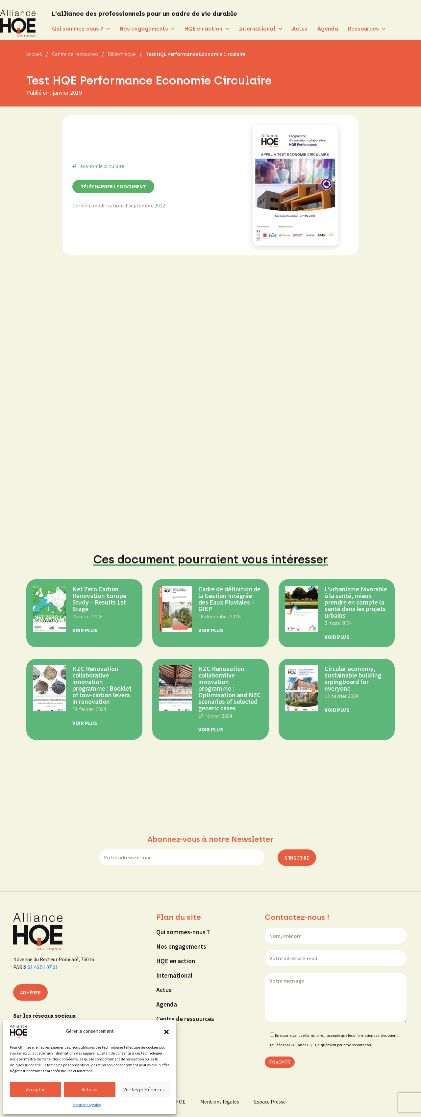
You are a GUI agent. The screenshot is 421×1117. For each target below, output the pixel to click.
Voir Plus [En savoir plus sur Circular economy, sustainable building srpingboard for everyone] (337, 709)
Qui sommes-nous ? (81, 29)
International (260, 29)
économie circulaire (102, 166)
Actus (300, 29)
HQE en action (207, 29)
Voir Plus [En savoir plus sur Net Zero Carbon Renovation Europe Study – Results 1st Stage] (84, 630)
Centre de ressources (185, 1019)
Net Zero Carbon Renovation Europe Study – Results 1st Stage (99, 599)
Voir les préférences (144, 1089)
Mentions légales (87, 1104)
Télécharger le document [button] (113, 186)
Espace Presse (270, 1101)
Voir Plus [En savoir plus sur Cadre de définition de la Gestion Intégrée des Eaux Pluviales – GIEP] (210, 630)
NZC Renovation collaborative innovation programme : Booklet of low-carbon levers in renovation (102, 684)
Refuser (89, 1089)
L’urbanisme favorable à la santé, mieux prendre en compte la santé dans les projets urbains (356, 602)
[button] (166, 1031)
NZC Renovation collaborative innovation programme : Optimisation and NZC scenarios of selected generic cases (229, 688)
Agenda (327, 29)
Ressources (366, 29)
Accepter (35, 1089)
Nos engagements (147, 29)
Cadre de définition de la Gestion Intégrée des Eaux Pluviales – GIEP (229, 599)
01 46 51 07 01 (43, 967)
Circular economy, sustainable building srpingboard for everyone (353, 678)
